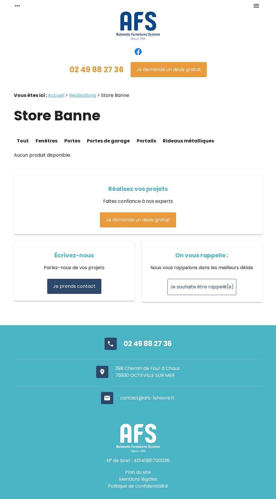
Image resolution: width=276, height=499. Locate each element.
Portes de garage (108, 141)
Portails (147, 141)
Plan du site (138, 472)
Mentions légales (138, 479)
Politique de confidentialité (138, 486)
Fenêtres (46, 141)
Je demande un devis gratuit (168, 69)
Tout (23, 141)
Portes (72, 141)
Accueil (56, 95)
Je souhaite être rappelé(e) (202, 286)
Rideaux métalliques (188, 141)
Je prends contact (74, 286)
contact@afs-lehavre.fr (147, 398)
